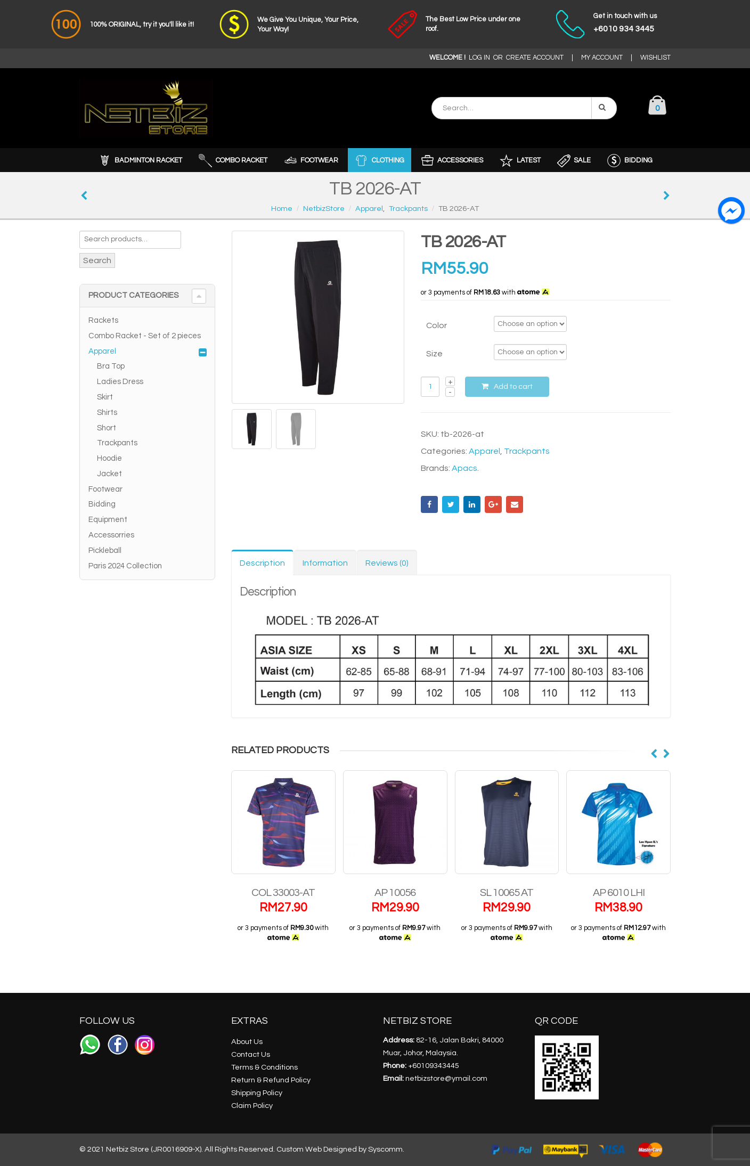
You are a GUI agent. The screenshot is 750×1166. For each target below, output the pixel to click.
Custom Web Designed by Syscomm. (340, 1149)
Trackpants (527, 451)
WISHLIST (655, 57)
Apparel (484, 451)
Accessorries (111, 535)
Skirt (105, 397)
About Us (247, 1042)
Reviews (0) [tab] (387, 563)
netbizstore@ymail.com (446, 1078)
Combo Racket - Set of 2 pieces (144, 336)
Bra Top (111, 366)
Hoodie (109, 458)
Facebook (429, 504)
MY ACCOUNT (602, 57)
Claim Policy (252, 1106)
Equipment (107, 520)
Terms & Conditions (264, 1067)
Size (434, 353)
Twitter (450, 504)
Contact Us (250, 1054)
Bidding (102, 504)
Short (106, 428)
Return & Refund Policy (271, 1080)
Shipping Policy (256, 1093)
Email (514, 504)
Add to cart (513, 386)
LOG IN (479, 57)
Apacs (464, 468)
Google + (493, 504)
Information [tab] (325, 563)
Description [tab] (262, 563)
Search (97, 260)
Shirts (107, 413)
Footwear (105, 489)
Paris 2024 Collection (125, 566)
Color (436, 325)
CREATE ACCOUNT (535, 57)
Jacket (109, 474)
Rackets (103, 320)
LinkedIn (471, 504)
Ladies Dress (120, 382)
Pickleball (104, 551)
